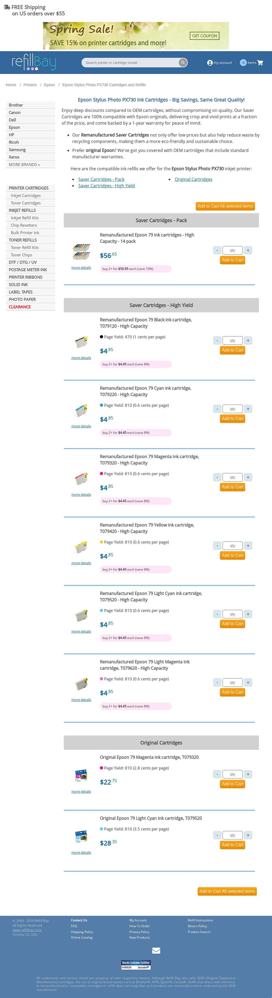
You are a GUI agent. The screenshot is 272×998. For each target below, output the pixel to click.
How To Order (139, 926)
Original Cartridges (193, 179)
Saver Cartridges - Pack (101, 179)
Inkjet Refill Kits (24, 217)
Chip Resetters (23, 225)
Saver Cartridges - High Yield (106, 186)
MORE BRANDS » (24, 164)
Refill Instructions (200, 920)
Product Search (199, 932)
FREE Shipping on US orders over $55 (34, 10)
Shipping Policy (82, 932)
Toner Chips (20, 254)
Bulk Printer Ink (24, 232)
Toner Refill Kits (24, 247)
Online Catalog (82, 938)
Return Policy (197, 926)
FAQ (74, 926)
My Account (138, 920)
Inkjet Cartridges (25, 195)
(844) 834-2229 (246, 10)
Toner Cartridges (25, 202)
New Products (139, 938)
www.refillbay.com (27, 929)
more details (81, 267)
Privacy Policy (139, 932)
